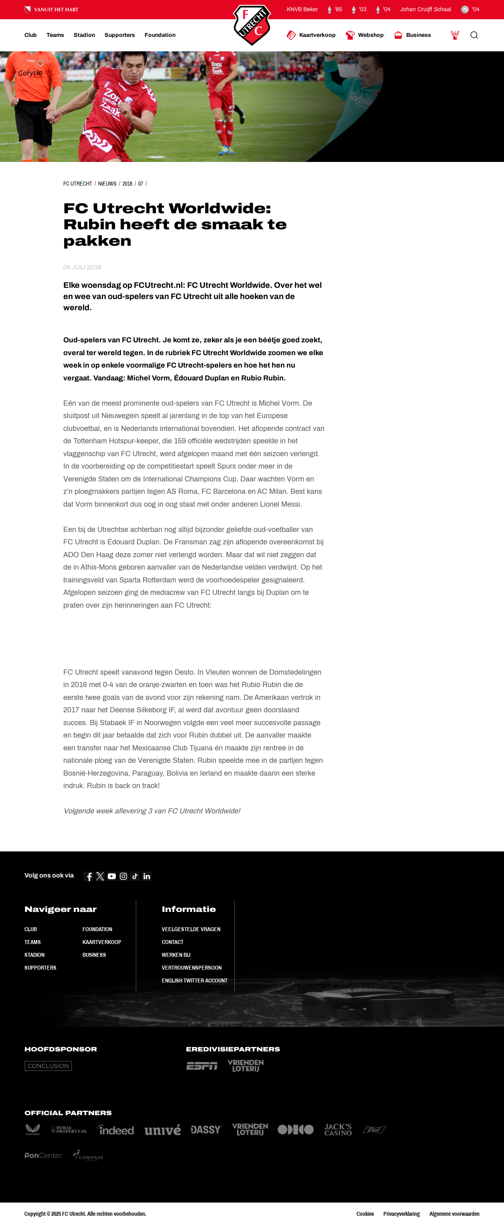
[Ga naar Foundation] (160, 35)
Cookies (365, 1213)
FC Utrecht (77, 183)
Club (30, 929)
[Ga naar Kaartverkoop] (311, 35)
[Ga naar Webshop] (364, 35)
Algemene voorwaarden (454, 1213)
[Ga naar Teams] (55, 35)
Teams (32, 942)
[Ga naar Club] (30, 35)
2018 (127, 183)
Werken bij (176, 954)
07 (140, 183)
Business (94, 954)
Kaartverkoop (102, 942)
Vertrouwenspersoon (192, 967)
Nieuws (107, 183)
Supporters (40, 967)
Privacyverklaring (401, 1213)
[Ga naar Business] (412, 35)
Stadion (34, 954)
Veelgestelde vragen (191, 929)
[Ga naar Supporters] (120, 35)
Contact (172, 942)
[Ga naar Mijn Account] (455, 35)
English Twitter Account (195, 980)
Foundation (97, 929)
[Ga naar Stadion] (84, 35)
